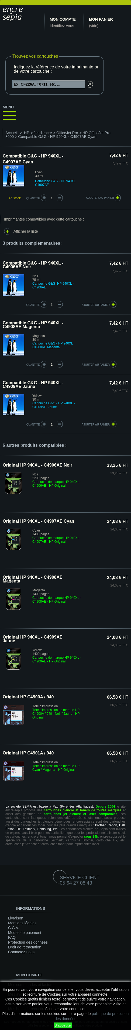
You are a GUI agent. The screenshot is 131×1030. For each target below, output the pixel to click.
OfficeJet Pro (67, 133)
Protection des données (28, 942)
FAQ (12, 937)
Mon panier (101, 19)
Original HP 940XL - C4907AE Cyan (38, 521)
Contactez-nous (21, 952)
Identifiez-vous (62, 26)
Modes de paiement (24, 932)
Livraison (15, 918)
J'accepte (63, 1025)
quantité (33, 304)
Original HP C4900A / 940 (28, 697)
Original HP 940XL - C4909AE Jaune (33, 639)
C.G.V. (13, 928)
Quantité (33, 198)
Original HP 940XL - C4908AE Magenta (33, 579)
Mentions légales (22, 923)
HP (26, 133)
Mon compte (62, 19)
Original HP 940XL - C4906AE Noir (37, 465)
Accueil (11, 133)
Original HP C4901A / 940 (28, 753)
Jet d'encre (43, 133)
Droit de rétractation (24, 947)
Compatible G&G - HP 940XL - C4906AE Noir (33, 265)
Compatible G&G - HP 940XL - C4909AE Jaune (33, 384)
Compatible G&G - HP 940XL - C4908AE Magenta (33, 325)
